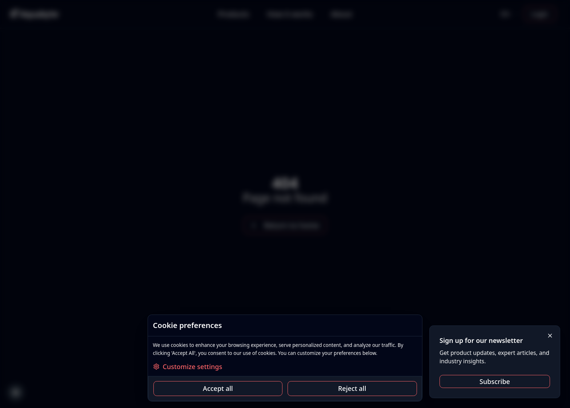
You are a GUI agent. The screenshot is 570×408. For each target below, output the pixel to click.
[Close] (550, 336)
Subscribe (494, 381)
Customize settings (187, 366)
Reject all (352, 388)
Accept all (218, 388)
